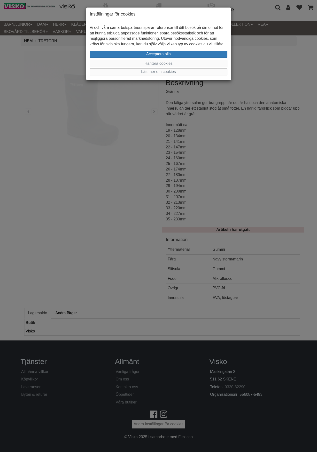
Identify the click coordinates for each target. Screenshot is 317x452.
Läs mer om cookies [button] (158, 72)
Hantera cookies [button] (159, 63)
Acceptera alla (158, 54)
